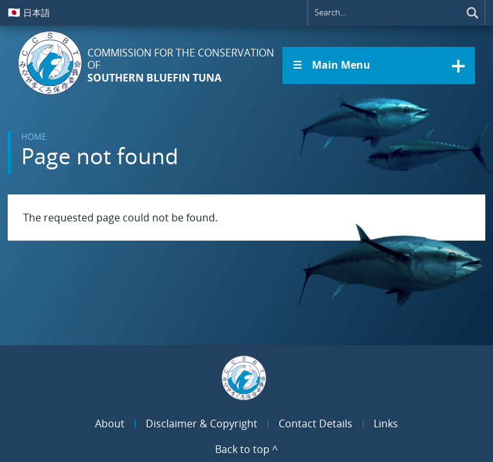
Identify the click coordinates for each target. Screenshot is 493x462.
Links (386, 423)
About (110, 423)
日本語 (29, 12)
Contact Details (315, 423)
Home (33, 136)
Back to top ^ (246, 449)
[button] (378, 65)
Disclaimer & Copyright (201, 423)
